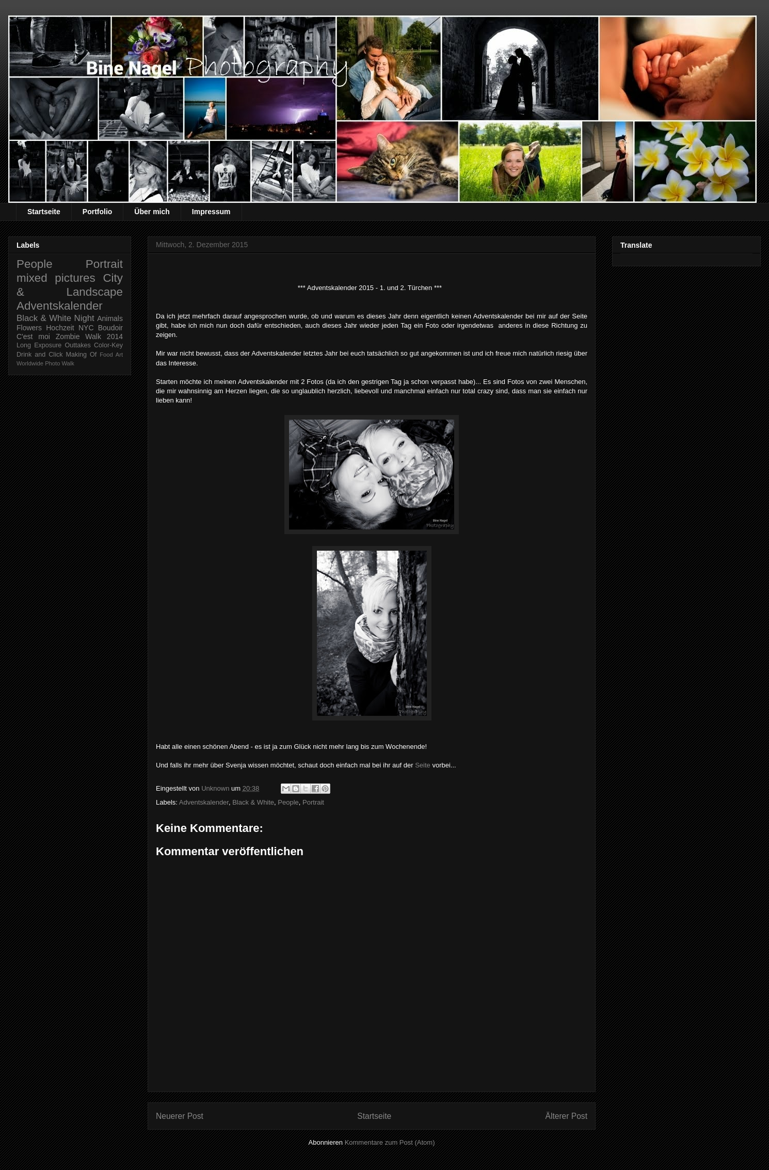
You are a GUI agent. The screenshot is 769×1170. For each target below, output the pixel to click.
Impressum (211, 211)
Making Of (81, 354)
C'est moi (33, 336)
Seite (422, 765)
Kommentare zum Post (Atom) (390, 1142)
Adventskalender (204, 802)
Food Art (111, 354)
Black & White (253, 802)
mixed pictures (56, 277)
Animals (110, 318)
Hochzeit (60, 328)
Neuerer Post (179, 1116)
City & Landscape (70, 284)
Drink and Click (40, 354)
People (288, 802)
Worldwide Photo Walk (45, 363)
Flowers (29, 328)
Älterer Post (566, 1116)
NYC (86, 328)
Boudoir (110, 328)
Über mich (151, 211)
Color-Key (108, 345)
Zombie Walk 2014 (89, 336)
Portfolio (98, 211)
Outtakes (77, 345)
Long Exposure (39, 345)
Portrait (313, 802)
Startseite (43, 211)
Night (84, 318)
